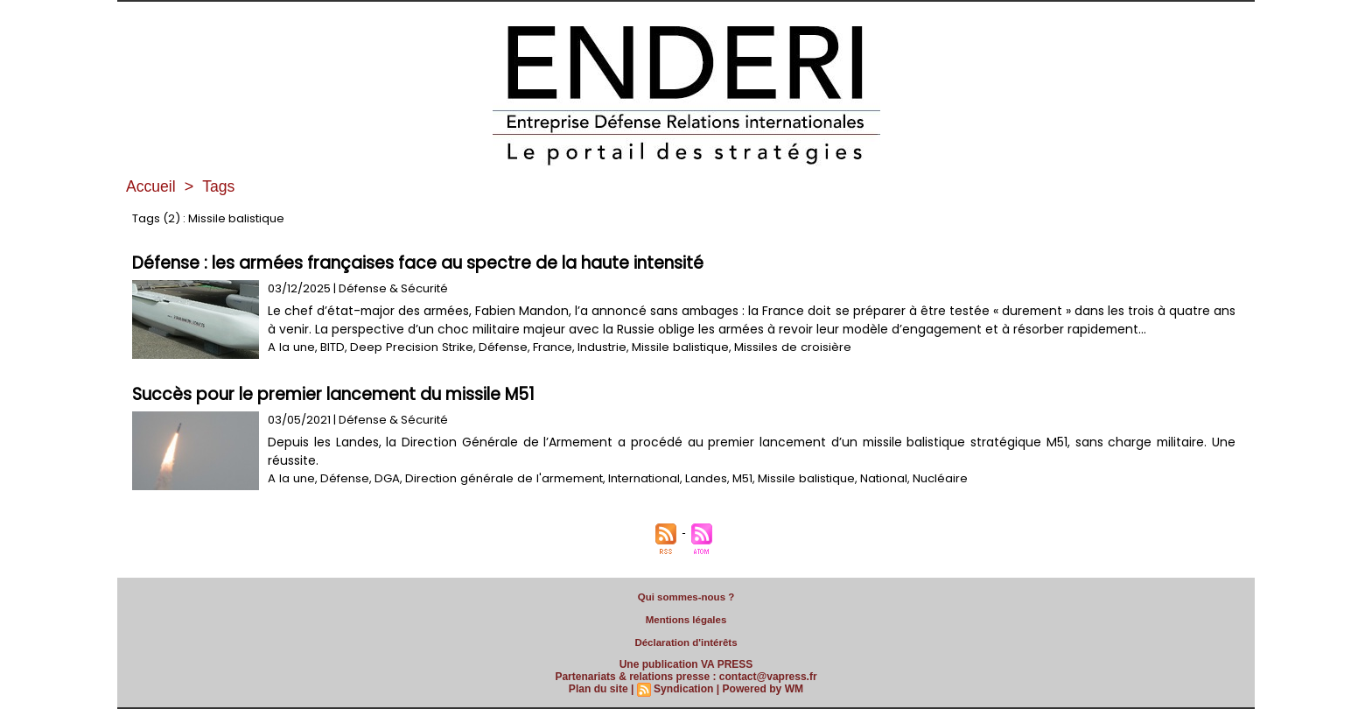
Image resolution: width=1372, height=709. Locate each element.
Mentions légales (686, 619)
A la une (290, 347)
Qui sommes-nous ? (686, 597)
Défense (497, 347)
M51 (734, 478)
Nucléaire (931, 478)
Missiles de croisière (785, 347)
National (875, 478)
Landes (698, 478)
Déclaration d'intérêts (686, 642)
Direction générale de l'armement (499, 478)
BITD (330, 347)
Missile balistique (674, 347)
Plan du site (599, 689)
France (546, 347)
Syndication (683, 689)
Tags (219, 186)
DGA (384, 478)
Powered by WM (762, 689)
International (637, 478)
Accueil (151, 186)
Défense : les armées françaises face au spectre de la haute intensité (418, 263)
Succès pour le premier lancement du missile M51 (334, 394)
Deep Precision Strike (407, 347)
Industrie (595, 347)
